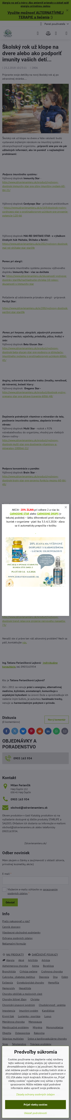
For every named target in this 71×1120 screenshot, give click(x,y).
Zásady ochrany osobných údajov (35, 1094)
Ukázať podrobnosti (35, 1113)
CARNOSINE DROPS (48, 513)
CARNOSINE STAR (19, 513)
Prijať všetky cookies (35, 1104)
